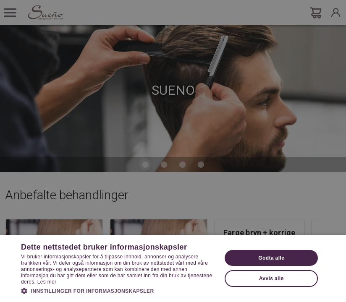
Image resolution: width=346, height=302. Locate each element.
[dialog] (173, 151)
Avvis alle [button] (271, 278)
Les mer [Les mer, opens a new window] (46, 282)
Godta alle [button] (271, 258)
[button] (118, 290)
